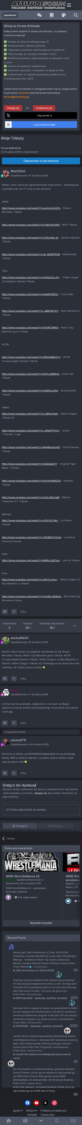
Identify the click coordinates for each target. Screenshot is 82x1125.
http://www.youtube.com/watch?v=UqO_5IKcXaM (30, 497)
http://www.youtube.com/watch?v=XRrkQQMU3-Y (31, 357)
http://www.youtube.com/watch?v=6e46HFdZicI (30, 294)
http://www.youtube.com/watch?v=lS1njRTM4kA (30, 327)
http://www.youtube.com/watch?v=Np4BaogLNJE (31, 447)
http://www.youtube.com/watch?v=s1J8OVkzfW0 (31, 224)
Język (18, 1110)
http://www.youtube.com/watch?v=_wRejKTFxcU (30, 430)
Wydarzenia (12, 883)
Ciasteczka (47, 1114)
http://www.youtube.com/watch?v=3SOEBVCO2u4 (31, 537)
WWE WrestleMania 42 (23, 876)
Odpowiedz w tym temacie (41, 160)
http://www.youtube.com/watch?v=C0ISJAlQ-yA (30, 237)
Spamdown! (31, 151)
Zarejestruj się (44, 108)
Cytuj (23, 611)
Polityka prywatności (54, 1110)
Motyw (31, 1110)
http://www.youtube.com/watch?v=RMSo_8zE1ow (31, 560)
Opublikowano (29, 175)
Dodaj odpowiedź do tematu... (26, 809)
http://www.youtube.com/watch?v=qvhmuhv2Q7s (31, 208)
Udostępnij (19, 826)
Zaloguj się (13, 108)
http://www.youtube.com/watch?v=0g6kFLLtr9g (30, 390)
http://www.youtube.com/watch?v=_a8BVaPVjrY (30, 310)
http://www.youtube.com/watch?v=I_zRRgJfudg (30, 413)
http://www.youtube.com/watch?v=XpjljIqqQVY (29, 463)
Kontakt (32, 1114)
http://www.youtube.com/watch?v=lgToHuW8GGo (31, 480)
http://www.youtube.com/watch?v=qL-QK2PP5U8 (31, 254)
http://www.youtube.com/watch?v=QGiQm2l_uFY (31, 277)
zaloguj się (40, 792)
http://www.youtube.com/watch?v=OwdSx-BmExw (31, 596)
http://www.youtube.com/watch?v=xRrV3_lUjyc (29, 579)
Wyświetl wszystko (41, 922)
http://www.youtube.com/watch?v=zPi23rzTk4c (30, 520)
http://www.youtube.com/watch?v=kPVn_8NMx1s (30, 373)
